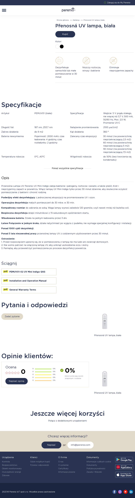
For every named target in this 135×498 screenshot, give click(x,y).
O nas (60, 462)
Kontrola (6, 462)
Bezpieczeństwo (9, 465)
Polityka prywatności (95, 468)
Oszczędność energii (11, 472)
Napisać (51, 445)
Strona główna (63, 20)
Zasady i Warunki (94, 472)
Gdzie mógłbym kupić (40, 462)
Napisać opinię (16, 381)
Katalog (76, 20)
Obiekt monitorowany (12, 468)
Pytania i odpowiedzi (39, 465)
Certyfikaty (63, 468)
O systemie (63, 465)
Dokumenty (91, 465)
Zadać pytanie (12, 316)
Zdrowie (5, 475)
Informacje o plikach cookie (98, 462)
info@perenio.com (80, 445)
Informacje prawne (66, 472)
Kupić (65, 34)
